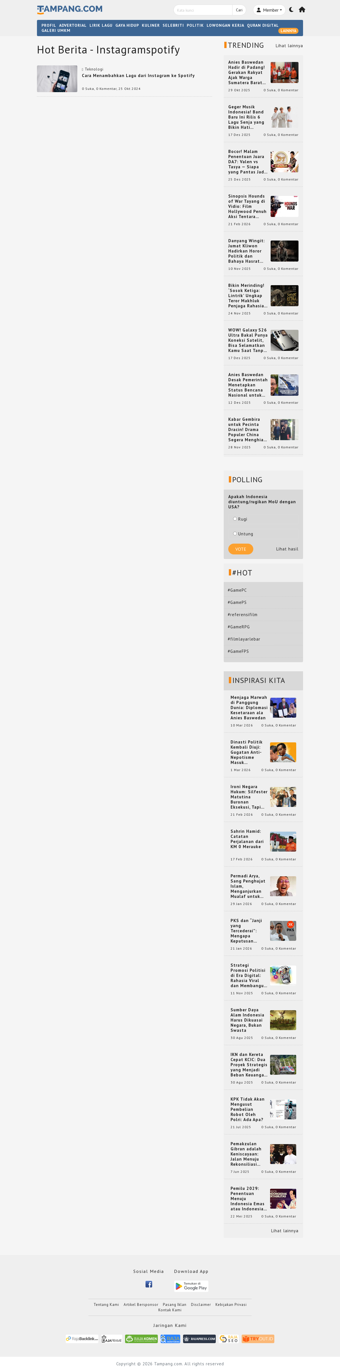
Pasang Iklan (174, 1304)
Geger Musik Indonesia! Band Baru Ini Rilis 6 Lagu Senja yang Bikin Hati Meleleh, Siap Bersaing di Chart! (248, 117)
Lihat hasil (287, 549)
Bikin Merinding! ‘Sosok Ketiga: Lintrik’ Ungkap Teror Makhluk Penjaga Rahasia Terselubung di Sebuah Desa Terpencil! (246, 295)
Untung (243, 534)
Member (268, 10)
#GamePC (237, 590)
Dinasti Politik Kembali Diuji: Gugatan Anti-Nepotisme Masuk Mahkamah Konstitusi (247, 752)
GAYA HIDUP (127, 25)
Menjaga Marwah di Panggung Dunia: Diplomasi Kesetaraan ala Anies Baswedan (249, 707)
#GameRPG (239, 626)
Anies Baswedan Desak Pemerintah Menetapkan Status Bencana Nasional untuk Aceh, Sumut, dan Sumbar (248, 385)
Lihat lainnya (289, 45)
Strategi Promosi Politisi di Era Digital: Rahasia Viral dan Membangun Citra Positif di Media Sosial (249, 975)
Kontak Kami (170, 1310)
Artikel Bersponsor (141, 1304)
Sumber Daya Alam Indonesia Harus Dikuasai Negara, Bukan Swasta (247, 1020)
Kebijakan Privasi (231, 1304)
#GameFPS (238, 651)
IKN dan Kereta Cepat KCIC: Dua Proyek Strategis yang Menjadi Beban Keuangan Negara (249, 1065)
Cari (239, 10)
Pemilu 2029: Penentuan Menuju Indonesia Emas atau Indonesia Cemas (248, 1198)
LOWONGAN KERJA (225, 25)
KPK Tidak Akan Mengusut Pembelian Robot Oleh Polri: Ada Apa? (248, 1109)
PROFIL (49, 25)
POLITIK (195, 25)
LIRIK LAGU (101, 25)
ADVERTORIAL (73, 25)
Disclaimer (201, 1304)
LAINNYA (288, 30)
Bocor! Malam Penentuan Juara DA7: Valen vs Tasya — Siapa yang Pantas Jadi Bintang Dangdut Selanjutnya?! (247, 162)
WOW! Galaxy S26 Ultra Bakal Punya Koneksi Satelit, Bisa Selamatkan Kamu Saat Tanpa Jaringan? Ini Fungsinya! (248, 340)
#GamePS (237, 602)
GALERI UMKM (56, 30)
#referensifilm (243, 614)
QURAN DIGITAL (263, 25)
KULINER (151, 25)
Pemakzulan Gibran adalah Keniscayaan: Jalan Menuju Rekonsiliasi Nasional (246, 1154)
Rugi (240, 519)
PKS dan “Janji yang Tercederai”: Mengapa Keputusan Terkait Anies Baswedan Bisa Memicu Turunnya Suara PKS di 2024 (249, 931)
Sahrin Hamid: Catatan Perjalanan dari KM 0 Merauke (247, 839)
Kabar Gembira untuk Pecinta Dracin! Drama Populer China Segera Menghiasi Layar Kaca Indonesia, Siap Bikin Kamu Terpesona (247, 429)
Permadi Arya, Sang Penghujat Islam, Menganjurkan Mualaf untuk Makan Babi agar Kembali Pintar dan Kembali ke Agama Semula (249, 886)
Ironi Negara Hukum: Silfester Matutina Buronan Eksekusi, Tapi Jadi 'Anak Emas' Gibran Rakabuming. (249, 797)
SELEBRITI (173, 25)
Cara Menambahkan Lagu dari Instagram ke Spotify (138, 75)
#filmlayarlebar (244, 639)
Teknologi (94, 69)
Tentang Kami (106, 1304)
